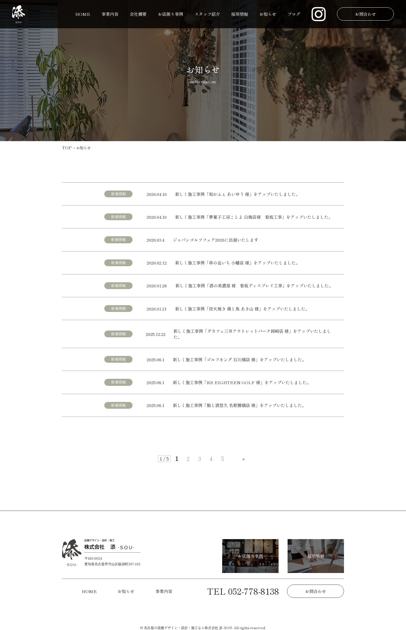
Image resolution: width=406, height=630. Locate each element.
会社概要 (138, 14)
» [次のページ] (243, 458)
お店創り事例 (170, 14)
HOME (82, 14)
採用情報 (239, 14)
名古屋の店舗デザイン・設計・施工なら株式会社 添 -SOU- (188, 627)
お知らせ (267, 14)
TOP (67, 147)
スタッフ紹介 (207, 14)
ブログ (294, 14)
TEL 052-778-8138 (243, 591)
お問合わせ (365, 14)
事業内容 (110, 14)
